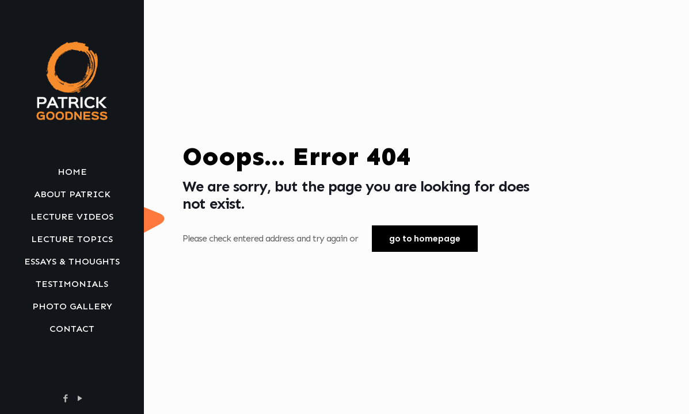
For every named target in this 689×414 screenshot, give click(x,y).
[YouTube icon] (79, 398)
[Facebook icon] (65, 398)
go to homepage (424, 238)
